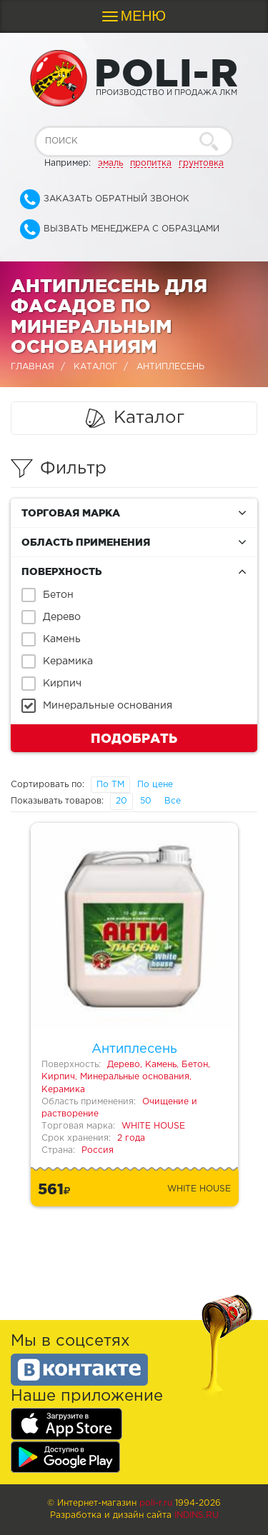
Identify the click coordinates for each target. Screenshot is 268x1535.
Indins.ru (196, 1515)
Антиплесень (134, 1049)
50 (146, 801)
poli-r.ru (155, 1503)
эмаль (110, 163)
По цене (155, 785)
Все (172, 801)
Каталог (95, 367)
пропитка (151, 163)
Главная (32, 367)
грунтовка (201, 163)
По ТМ (110, 785)
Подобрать (134, 738)
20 (121, 801)
